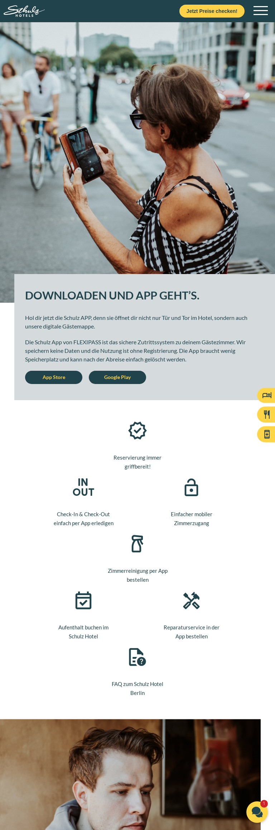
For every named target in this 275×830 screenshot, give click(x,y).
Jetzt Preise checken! (212, 11)
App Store (54, 377)
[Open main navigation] (261, 11)
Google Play (117, 377)
